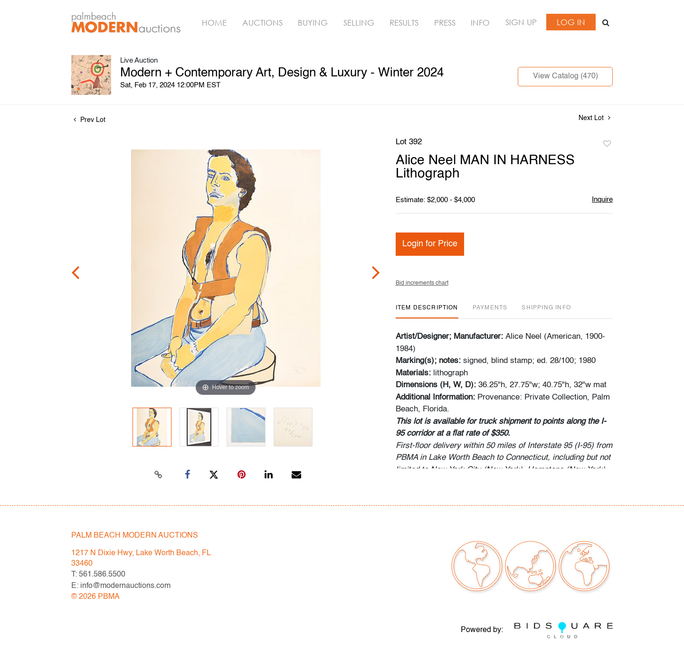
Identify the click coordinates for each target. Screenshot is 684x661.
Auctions (262, 23)
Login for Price (429, 244)
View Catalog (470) (565, 76)
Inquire (602, 199)
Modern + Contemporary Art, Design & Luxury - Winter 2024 (282, 73)
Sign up (521, 22)
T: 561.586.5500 (98, 574)
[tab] (427, 311)
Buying (313, 23)
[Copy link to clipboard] (158, 475)
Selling (358, 23)
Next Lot (594, 117)
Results (404, 23)
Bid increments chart (422, 283)
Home (214, 23)
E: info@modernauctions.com (121, 586)
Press (445, 23)
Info (480, 23)
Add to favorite (607, 144)
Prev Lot (89, 120)
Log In (571, 22)
